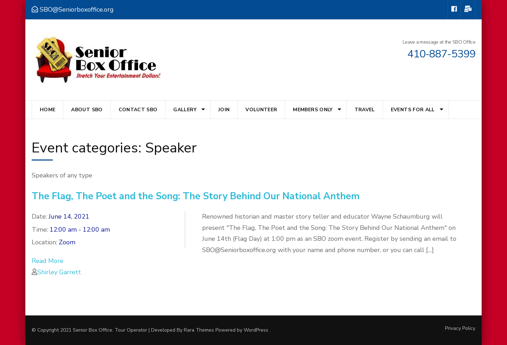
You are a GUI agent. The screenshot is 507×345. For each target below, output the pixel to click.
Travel (365, 109)
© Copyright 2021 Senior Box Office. (73, 330)
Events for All (413, 109)
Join (224, 109)
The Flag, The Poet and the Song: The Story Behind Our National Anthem (195, 196)
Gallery (184, 109)
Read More (47, 261)
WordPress (256, 330)
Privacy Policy (460, 328)
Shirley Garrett (59, 272)
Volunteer (261, 109)
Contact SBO (138, 109)
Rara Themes (199, 330)
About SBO (86, 109)
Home (47, 109)
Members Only (312, 109)
